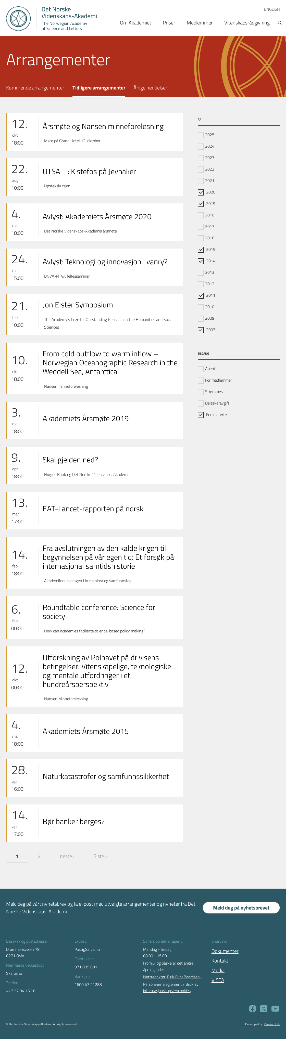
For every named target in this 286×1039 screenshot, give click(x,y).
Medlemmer (200, 23)
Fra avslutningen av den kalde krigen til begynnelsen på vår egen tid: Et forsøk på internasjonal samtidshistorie (108, 557)
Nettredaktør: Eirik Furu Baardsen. (172, 977)
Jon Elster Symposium (78, 304)
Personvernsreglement (162, 984)
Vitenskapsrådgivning (247, 23)
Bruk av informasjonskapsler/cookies (170, 987)
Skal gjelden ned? (70, 459)
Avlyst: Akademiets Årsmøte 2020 (97, 216)
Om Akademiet (135, 23)
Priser (169, 23)
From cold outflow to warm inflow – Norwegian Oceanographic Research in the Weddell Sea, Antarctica (110, 362)
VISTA (218, 980)
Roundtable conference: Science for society (99, 612)
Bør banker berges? (74, 821)
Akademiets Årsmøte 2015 (86, 731)
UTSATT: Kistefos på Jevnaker (89, 171)
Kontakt (220, 961)
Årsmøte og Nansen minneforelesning (103, 126)
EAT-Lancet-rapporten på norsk (93, 508)
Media (218, 971)
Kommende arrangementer (35, 88)
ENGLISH (272, 9)
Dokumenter (225, 951)
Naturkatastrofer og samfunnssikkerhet (106, 776)
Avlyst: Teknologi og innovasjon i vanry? (105, 261)
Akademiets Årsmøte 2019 (86, 418)
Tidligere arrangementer (98, 88)
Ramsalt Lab (272, 1024)
